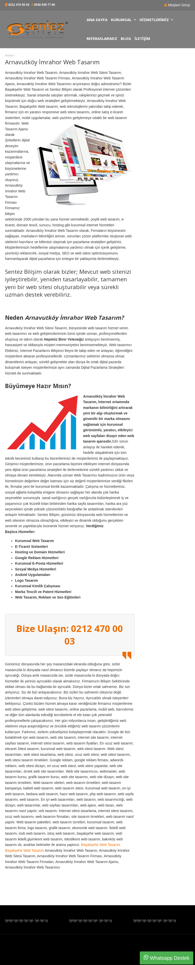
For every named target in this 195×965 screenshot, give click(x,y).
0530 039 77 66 (44, 5)
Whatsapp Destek (166, 958)
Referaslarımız (102, 38)
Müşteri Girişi (178, 5)
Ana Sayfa (97, 19)
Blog (126, 38)
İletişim (142, 38)
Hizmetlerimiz (156, 19)
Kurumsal (123, 19)
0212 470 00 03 (18, 5)
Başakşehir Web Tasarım (100, 845)
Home (9, 55)
